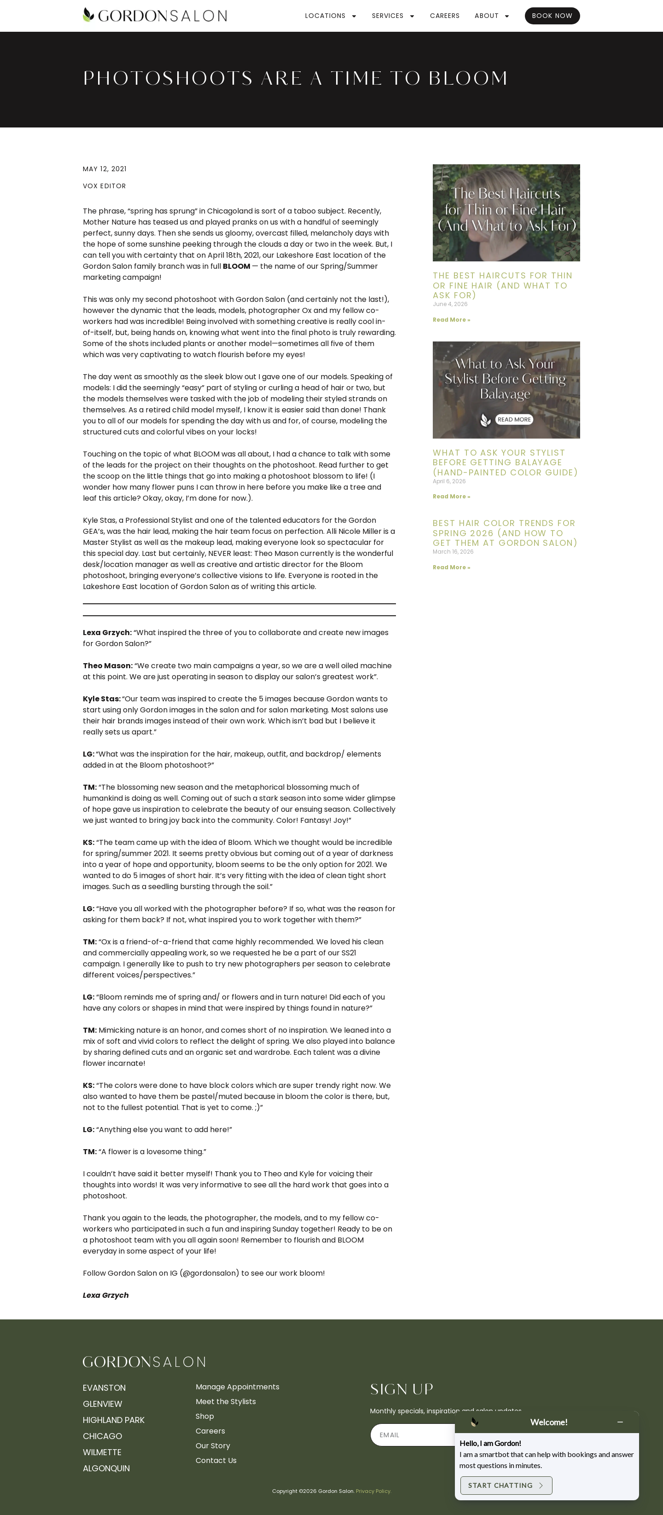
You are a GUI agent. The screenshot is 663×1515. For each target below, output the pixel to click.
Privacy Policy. (373, 1491)
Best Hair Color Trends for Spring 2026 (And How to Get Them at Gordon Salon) (505, 533)
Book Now (552, 15)
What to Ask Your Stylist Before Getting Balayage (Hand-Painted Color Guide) (506, 462)
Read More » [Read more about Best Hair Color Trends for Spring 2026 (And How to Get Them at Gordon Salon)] (452, 567)
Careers (445, 15)
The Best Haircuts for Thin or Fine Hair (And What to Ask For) (503, 285)
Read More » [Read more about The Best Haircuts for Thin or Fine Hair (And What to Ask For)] (452, 320)
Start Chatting (506, 1485)
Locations (331, 16)
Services (393, 16)
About (492, 16)
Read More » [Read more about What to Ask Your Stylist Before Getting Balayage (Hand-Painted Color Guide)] (452, 496)
